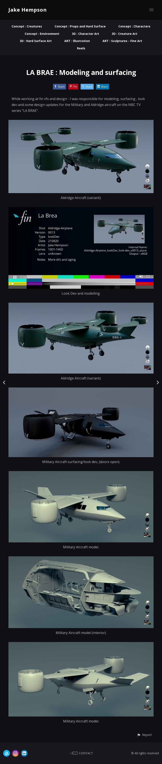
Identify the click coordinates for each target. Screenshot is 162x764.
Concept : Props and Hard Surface (80, 26)
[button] (144, 734)
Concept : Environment (42, 34)
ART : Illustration (77, 41)
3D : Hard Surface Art (36, 41)
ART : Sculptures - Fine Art (122, 41)
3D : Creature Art (124, 34)
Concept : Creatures (27, 26)
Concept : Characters (134, 26)
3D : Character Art (85, 34)
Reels (81, 48)
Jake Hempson (27, 9)
